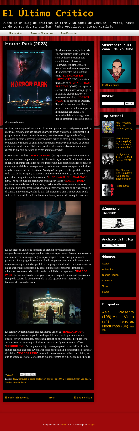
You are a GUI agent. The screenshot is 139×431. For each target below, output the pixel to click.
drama (105, 291)
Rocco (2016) (123, 185)
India (132, 327)
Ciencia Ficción (110, 274)
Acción (105, 263)
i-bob (64, 424)
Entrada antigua (83, 397)
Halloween (41, 379)
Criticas (31, 379)
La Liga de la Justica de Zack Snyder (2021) (124, 157)
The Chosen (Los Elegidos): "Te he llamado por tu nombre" (124, 142)
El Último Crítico (48, 14)
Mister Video (16, 33)
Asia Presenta (68, 33)
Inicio (51, 397)
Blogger (91, 424)
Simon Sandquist (82, 379)
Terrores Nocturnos (42, 33)
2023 (15, 379)
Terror (23, 382)
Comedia (107, 280)
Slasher (8, 382)
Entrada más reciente (17, 397)
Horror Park (52, 379)
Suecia (16, 382)
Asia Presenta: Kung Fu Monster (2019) (124, 125)
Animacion (107, 269)
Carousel (22, 379)
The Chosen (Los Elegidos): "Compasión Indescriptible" (124, 174)
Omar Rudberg (66, 379)
